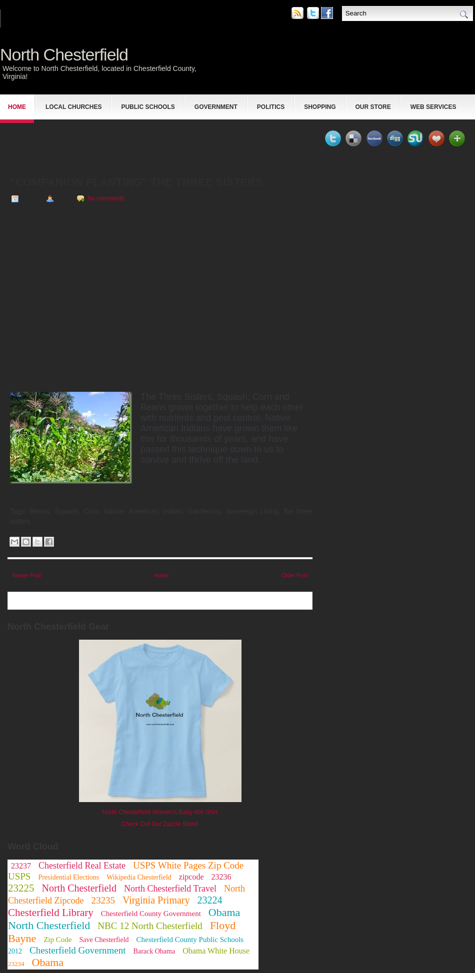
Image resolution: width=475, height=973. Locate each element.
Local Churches (74, 106)
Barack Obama (155, 951)
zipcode (191, 877)
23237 (21, 866)
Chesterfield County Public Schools (190, 940)
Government (216, 106)
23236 (222, 877)
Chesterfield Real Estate (82, 866)
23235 (103, 900)
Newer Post (26, 575)
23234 (16, 964)
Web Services (433, 106)
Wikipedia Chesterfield (139, 877)
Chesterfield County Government (151, 914)
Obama (48, 962)
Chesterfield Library (51, 913)
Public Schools (147, 106)
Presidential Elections (68, 877)
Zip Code (58, 940)
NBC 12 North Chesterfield (150, 926)
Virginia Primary (156, 900)
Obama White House (216, 951)
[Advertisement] (125, 143)
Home (17, 106)
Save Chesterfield (103, 940)
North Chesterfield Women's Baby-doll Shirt (160, 812)
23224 (209, 900)
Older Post (295, 575)
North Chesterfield (64, 54)
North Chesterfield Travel (170, 889)
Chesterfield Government (78, 950)
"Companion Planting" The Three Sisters (136, 182)
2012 (15, 951)
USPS (19, 876)
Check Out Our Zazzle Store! (160, 824)
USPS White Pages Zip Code (188, 865)
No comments (106, 198)
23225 (21, 888)
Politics (270, 106)
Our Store (373, 106)
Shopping (320, 106)
